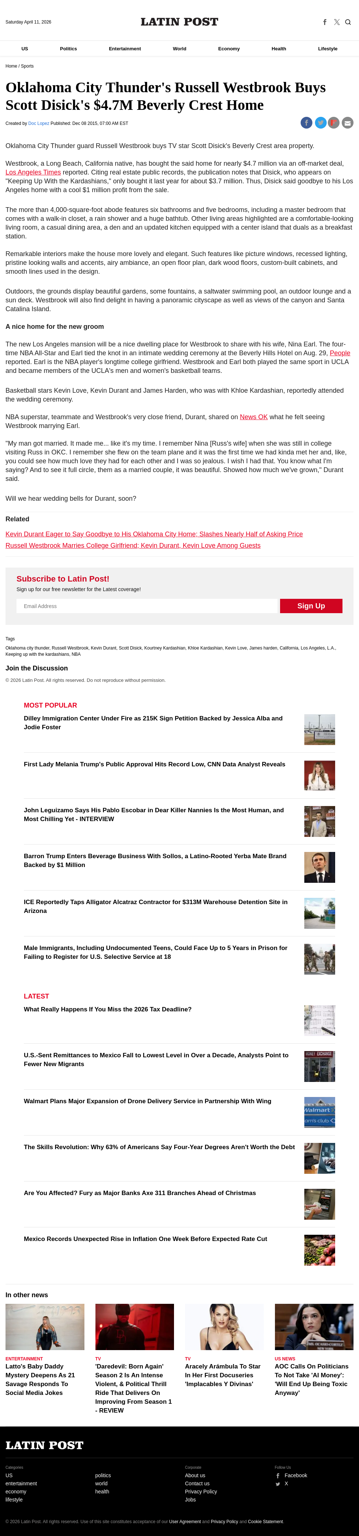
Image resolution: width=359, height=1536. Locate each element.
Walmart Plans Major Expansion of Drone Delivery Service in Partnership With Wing (148, 1101)
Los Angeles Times (33, 172)
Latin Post (180, 22)
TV (98, 1358)
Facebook (296, 1475)
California (289, 648)
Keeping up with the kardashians (37, 654)
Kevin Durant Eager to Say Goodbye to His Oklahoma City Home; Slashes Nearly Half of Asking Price (154, 534)
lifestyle (14, 1500)
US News (285, 1358)
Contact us (197, 1483)
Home (11, 66)
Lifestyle (328, 48)
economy (16, 1491)
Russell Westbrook (70, 648)
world (101, 1483)
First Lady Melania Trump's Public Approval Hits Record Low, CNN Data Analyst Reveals (155, 764)
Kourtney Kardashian (164, 648)
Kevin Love (236, 648)
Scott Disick (130, 648)
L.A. (331, 648)
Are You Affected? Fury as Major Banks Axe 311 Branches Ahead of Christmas (140, 1193)
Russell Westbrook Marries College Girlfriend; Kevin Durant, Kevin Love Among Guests (133, 545)
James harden (263, 648)
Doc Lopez (39, 123)
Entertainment (125, 48)
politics (103, 1475)
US (24, 48)
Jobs (190, 1500)
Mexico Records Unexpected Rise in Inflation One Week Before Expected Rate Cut (145, 1238)
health (102, 1491)
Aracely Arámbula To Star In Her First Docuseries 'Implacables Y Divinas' (223, 1375)
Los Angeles (312, 648)
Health (279, 48)
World (179, 48)
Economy (229, 48)
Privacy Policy (201, 1491)
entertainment (21, 1483)
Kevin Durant (103, 648)
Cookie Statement (265, 1521)
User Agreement (185, 1521)
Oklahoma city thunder (27, 648)
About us (195, 1475)
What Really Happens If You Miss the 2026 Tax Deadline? (108, 1009)
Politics (68, 48)
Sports (27, 66)
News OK (254, 417)
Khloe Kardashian (205, 648)
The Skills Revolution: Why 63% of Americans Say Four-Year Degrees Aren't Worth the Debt (159, 1147)
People (340, 353)
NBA (76, 654)
